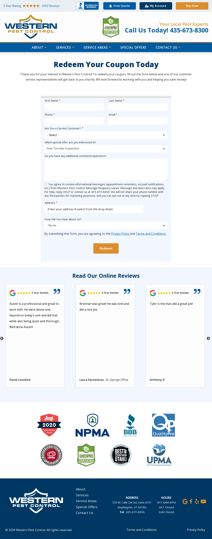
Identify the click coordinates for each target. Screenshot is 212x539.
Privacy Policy (120, 234)
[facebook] (191, 501)
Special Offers (133, 47)
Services (64, 47)
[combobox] (106, 148)
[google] (185, 501)
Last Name (115, 100)
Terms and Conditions (151, 234)
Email (112, 114)
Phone (49, 114)
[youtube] (203, 501)
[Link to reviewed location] (35, 293)
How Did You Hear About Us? (63, 219)
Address (50, 202)
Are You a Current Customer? (63, 128)
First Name (51, 100)
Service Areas (96, 47)
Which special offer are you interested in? (70, 142)
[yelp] (197, 501)
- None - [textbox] (52, 225)
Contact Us (167, 47)
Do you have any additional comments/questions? (76, 156)
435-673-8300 (135, 512)
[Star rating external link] (40, 6)
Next (208, 338)
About (38, 47)
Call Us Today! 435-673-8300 (166, 30)
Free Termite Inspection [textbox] (63, 148)
